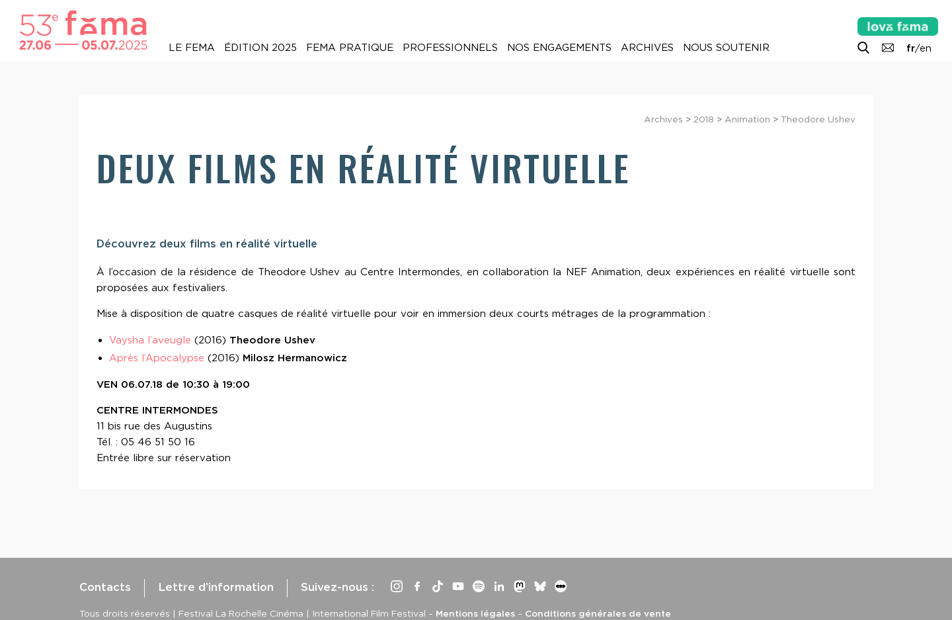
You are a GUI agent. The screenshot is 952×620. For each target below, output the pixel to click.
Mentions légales (475, 613)
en (926, 48)
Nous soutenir (726, 48)
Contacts (105, 587)
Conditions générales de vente (598, 613)
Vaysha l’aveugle (150, 340)
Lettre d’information (216, 587)
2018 (704, 119)
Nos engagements (559, 48)
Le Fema (192, 48)
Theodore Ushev (818, 119)
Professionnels (450, 48)
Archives (647, 48)
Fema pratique (349, 48)
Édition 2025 (260, 48)
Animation (747, 119)
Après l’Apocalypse (156, 358)
